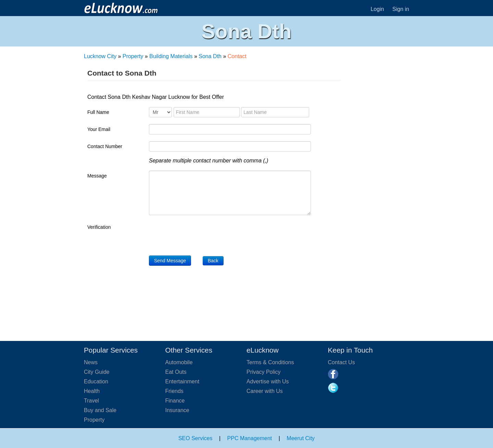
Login (377, 9)
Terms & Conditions (270, 362)
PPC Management (249, 438)
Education (96, 381)
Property (133, 56)
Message (97, 176)
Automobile (179, 362)
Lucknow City (100, 56)
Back (213, 260)
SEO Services (195, 438)
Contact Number (104, 146)
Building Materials (170, 56)
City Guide (97, 372)
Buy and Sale (100, 410)
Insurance (177, 410)
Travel (91, 401)
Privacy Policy (263, 372)
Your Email (98, 129)
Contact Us (341, 362)
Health (92, 391)
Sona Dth (210, 56)
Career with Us (264, 391)
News (91, 362)
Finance (175, 401)
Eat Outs (176, 372)
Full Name (98, 112)
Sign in (400, 9)
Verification (99, 227)
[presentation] (201, 235)
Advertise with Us (267, 381)
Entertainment (182, 381)
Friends (174, 391)
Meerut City (301, 438)
